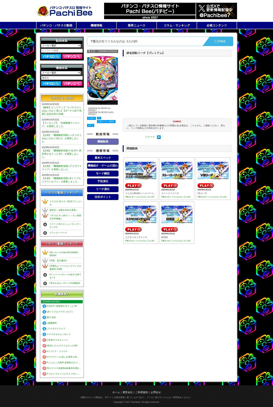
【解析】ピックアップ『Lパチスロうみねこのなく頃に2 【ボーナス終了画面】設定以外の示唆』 (62, 110)
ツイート (150, 136)
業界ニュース (136, 25)
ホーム (116, 392)
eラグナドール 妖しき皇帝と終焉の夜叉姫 (65, 357)
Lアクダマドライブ (54, 328)
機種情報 (96, 25)
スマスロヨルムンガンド (57, 334)
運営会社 (128, 392)
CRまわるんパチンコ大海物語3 (64, 283)
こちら (193, 125)
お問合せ (156, 392)
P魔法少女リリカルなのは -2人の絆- (140, 197)
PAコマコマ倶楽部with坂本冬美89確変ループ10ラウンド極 (73, 368)
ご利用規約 (141, 392)
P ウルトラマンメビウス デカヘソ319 (63, 374)
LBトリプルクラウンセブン (58, 311)
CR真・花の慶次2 (58, 260)
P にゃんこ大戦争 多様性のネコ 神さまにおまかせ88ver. (72, 362)
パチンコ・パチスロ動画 (56, 25)
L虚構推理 (50, 323)
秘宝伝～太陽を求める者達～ (63, 210)
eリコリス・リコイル (55, 351)
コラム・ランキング (177, 25)
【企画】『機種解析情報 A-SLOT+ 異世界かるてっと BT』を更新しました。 (62, 154)
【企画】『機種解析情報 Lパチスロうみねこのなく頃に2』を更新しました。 (62, 138)
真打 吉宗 (49, 317)
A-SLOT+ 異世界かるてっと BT (60, 306)
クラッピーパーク (58, 232)
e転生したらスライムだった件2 (60, 345)
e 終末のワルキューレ (55, 340)
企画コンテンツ (217, 25)
